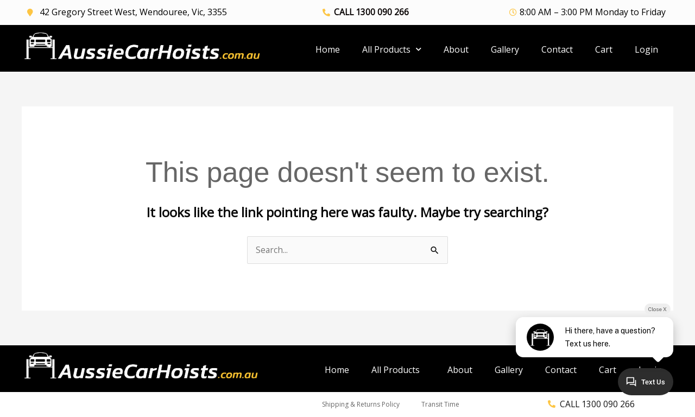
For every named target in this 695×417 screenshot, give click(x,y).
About (456, 49)
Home (327, 49)
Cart (603, 49)
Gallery (505, 49)
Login (646, 49)
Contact (557, 49)
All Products (391, 49)
